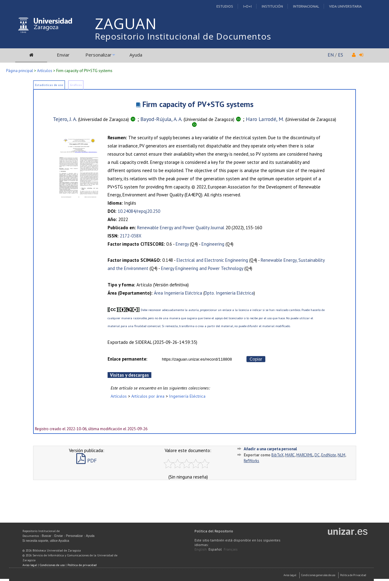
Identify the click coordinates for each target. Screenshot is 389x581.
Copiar (256, 359)
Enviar (63, 55)
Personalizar (98, 55)
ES (340, 55)
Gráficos (76, 85)
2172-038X (130, 236)
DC (317, 455)
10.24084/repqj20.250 (139, 211)
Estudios (224, 6)
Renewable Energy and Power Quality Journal (180, 227)
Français (231, 549)
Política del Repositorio (213, 531)
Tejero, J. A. (65, 119)
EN (331, 55)
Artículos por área (147, 396)
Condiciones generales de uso (318, 575)
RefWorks (251, 460)
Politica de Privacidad (353, 575)
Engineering (212, 244)
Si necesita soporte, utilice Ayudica (45, 540)
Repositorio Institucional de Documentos (183, 36)
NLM (341, 455)
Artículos (44, 70)
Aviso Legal (290, 575)
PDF (86, 460)
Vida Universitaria (345, 6)
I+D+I (247, 6)
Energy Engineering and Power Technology (202, 268)
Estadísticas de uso (49, 85)
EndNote (328, 455)
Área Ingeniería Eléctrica (178, 293)
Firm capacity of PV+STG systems (197, 104)
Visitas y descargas (129, 375)
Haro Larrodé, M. (265, 119)
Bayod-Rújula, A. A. (161, 119)
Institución (272, 6)
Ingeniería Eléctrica (187, 396)
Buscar (46, 536)
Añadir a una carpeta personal (270, 448)
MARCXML (304, 455)
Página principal (19, 70)
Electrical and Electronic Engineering (212, 260)
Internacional (306, 6)
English (200, 549)
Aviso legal (29, 565)
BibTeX (277, 455)
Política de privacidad (82, 565)
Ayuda (135, 55)
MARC (290, 455)
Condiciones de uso (52, 565)
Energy (182, 244)
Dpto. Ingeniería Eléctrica (229, 293)
